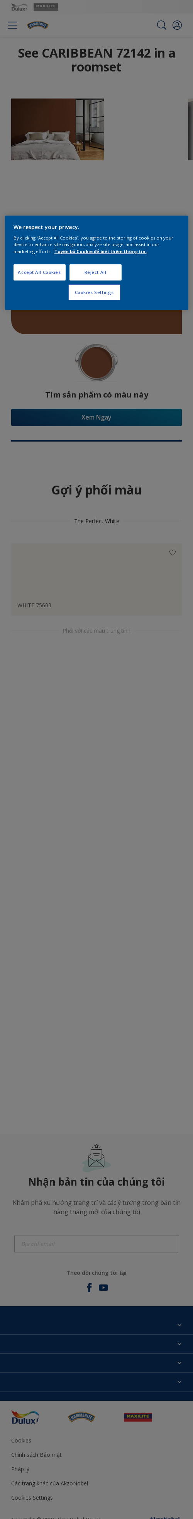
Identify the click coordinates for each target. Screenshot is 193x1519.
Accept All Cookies (39, 272)
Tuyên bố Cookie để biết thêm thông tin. (100, 251)
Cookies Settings (94, 292)
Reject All (96, 272)
